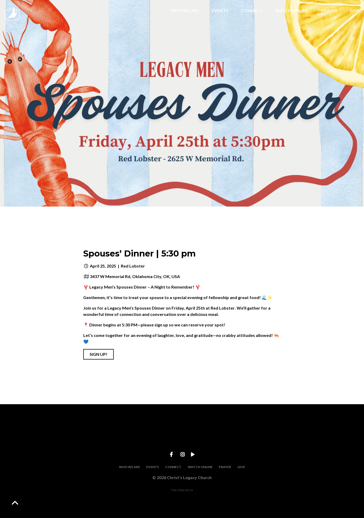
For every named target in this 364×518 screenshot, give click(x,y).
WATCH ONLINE (292, 10)
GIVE (355, 10)
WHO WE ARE (184, 10)
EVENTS (220, 10)
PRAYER (329, 10)
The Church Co (182, 490)
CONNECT (252, 10)
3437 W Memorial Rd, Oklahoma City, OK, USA (135, 276)
